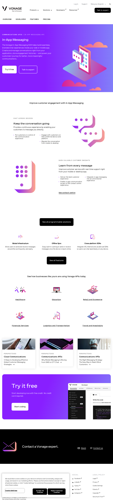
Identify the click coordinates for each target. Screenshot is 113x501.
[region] (36, 485)
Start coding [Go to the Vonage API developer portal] (20, 407)
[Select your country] (97, 4)
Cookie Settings (98, 485)
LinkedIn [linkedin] (77, 482)
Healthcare (20, 299)
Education (56, 299)
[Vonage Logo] (12, 9)
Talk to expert (28, 70)
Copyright (96, 493)
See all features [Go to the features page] (57, 260)
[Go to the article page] (18, 354)
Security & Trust (98, 496)
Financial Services (20, 326)
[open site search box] (110, 4)
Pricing (46, 19)
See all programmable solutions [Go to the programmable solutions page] (56, 222)
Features (34, 19)
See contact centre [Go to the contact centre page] (67, 193)
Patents (95, 489)
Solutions (46, 10)
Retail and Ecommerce (92, 299)
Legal (94, 478)
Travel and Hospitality (93, 326)
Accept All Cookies (40, 491)
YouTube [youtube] (77, 489)
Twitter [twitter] (76, 486)
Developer (21, 19)
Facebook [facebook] (77, 478)
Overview (7, 19)
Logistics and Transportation (56, 326)
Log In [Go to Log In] (76, 4)
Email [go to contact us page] (83, 448)
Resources (73, 10)
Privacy (95, 482)
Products (33, 10)
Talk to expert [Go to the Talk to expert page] (103, 10)
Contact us (98, 448)
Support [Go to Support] (84, 4)
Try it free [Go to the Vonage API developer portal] (9, 69)
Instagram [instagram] (77, 493)
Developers (60, 10)
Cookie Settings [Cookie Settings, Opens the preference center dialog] (11, 490)
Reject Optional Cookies (57, 491)
